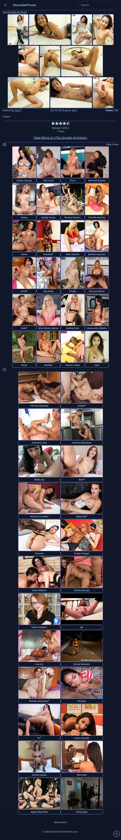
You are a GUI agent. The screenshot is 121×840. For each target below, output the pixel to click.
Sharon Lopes (72, 365)
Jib (81, 627)
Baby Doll (81, 516)
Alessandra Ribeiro (97, 328)
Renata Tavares (73, 217)
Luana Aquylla (81, 737)
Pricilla (72, 291)
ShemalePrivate (24, 5)
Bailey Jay (39, 479)
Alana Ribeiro (39, 590)
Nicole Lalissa (39, 774)
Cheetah (39, 553)
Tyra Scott (48, 180)
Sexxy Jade (81, 811)
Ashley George (24, 180)
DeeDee (48, 365)
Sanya (24, 217)
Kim (18, 110)
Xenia (24, 254)
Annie (24, 291)
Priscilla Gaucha (96, 217)
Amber (82, 405)
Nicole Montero (81, 664)
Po (39, 737)
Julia (97, 365)
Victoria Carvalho (39, 516)
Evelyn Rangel (81, 553)
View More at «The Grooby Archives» (60, 137)
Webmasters (60, 822)
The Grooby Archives (15, 12)
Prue (72, 180)
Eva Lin (39, 664)
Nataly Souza (48, 217)
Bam (82, 479)
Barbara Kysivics (97, 254)
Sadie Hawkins (39, 627)
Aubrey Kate (72, 328)
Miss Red (81, 774)
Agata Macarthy (39, 811)
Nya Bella (48, 291)
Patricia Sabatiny (39, 405)
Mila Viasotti (72, 254)
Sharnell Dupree (97, 180)
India (24, 328)
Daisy (24, 365)
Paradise (48, 254)
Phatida (82, 701)
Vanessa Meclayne (82, 442)
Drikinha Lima (39, 442)
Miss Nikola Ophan (48, 328)
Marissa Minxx (96, 291)
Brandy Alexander (39, 701)
